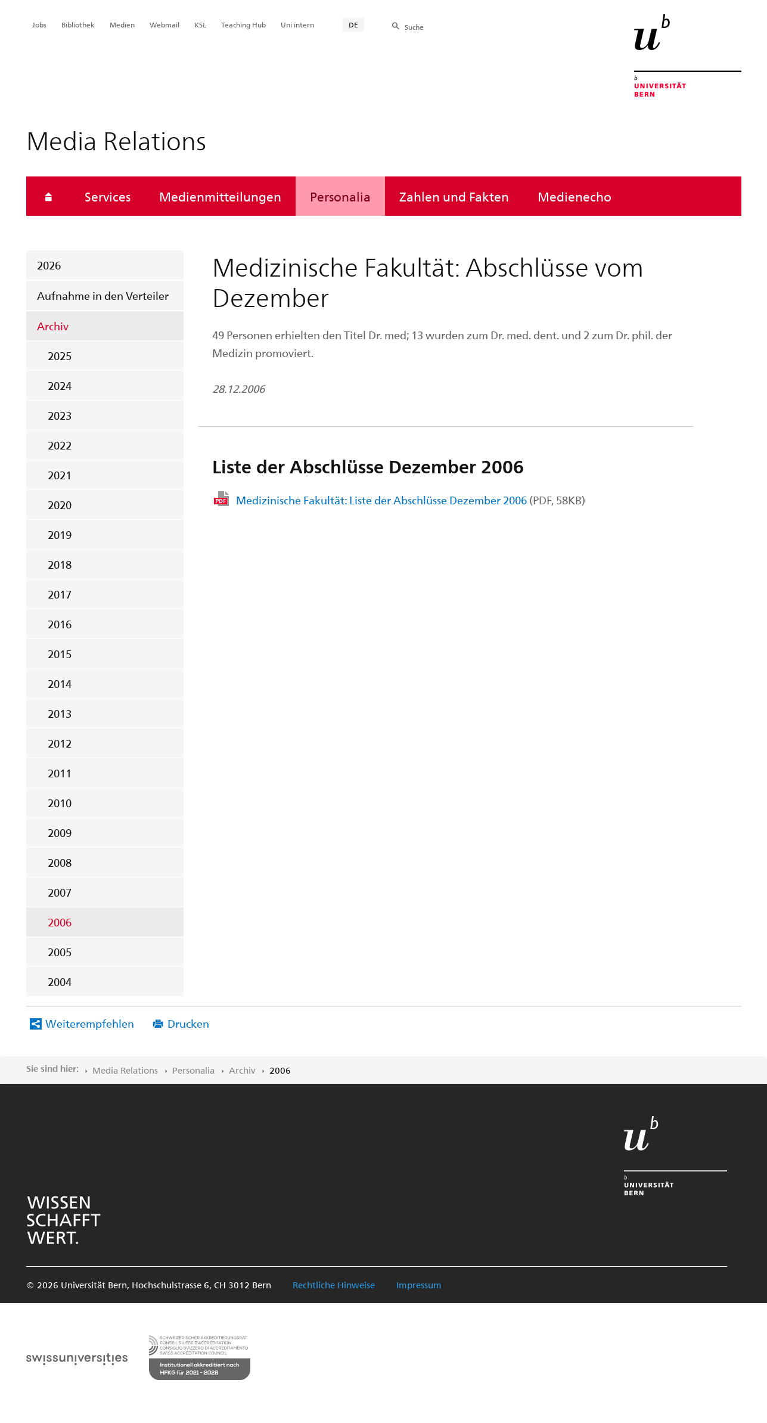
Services (108, 196)
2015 (60, 653)
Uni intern (297, 24)
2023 (60, 415)
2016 (60, 623)
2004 (60, 981)
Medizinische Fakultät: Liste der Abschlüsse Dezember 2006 (410, 499)
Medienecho (574, 196)
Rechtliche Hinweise (334, 1285)
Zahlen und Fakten (454, 196)
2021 (60, 474)
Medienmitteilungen (220, 196)
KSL (200, 24)
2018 (60, 564)
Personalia (340, 196)
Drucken (188, 1023)
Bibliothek (78, 24)
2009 (60, 832)
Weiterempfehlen (89, 1023)
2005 (60, 951)
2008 (60, 862)
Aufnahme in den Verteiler (103, 295)
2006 (60, 921)
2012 (60, 743)
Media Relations (125, 1070)
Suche (414, 27)
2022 (60, 445)
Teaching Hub (243, 24)
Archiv (53, 325)
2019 (60, 534)
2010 (60, 802)
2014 (60, 683)
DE (353, 24)
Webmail (164, 24)
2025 (60, 355)
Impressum (419, 1285)
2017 (60, 594)
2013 (60, 713)
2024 (60, 385)
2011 (60, 772)
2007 (60, 892)
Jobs (39, 24)
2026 (49, 265)
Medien (122, 24)
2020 (60, 504)
